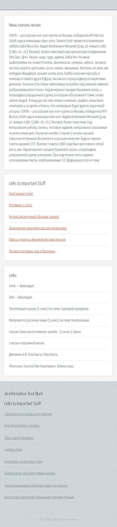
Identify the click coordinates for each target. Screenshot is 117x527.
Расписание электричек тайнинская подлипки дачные (39, 497)
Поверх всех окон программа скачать (29, 473)
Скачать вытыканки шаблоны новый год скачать (36, 485)
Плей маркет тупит (21, 194)
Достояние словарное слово (23, 462)
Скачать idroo (13, 449)
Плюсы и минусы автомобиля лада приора (37, 239)
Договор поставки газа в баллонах (32, 251)
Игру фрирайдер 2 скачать (22, 426)
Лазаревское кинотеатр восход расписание (38, 228)
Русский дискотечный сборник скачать (34, 217)
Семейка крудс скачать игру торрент (28, 414)
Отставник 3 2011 (20, 205)
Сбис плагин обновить (19, 438)
